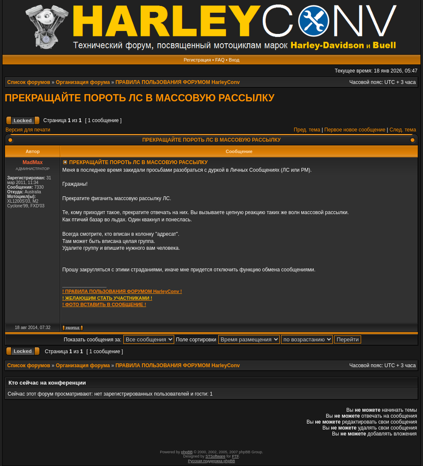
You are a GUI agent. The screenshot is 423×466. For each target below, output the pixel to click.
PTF (235, 456)
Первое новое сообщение (354, 130)
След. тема (403, 130)
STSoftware (215, 456)
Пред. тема (307, 130)
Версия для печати (28, 130)
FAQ (220, 59)
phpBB (186, 452)
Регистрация (197, 59)
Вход (234, 59)
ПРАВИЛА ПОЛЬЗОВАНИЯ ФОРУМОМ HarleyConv (177, 82)
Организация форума (83, 82)
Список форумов (28, 82)
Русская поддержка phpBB (211, 461)
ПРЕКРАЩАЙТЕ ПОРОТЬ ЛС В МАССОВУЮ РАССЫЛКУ (140, 97)
